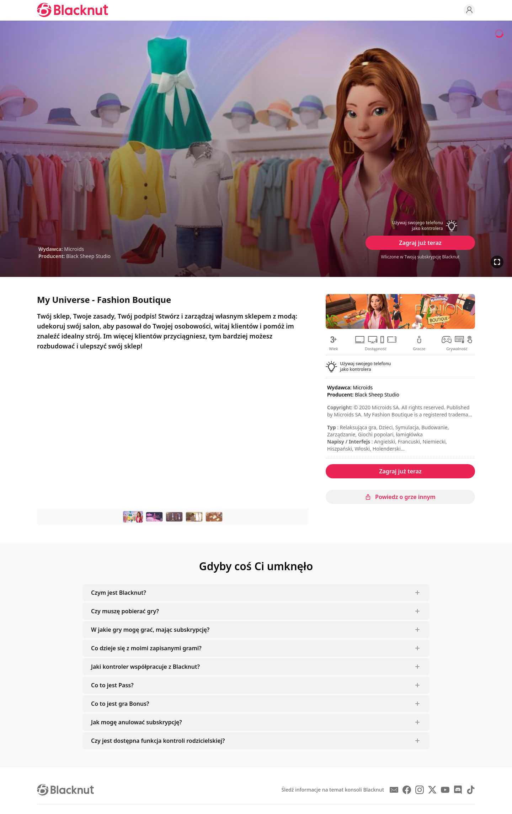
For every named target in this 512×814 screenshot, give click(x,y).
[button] (420, 225)
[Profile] (469, 10)
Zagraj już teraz (420, 243)
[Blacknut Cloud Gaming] (72, 10)
